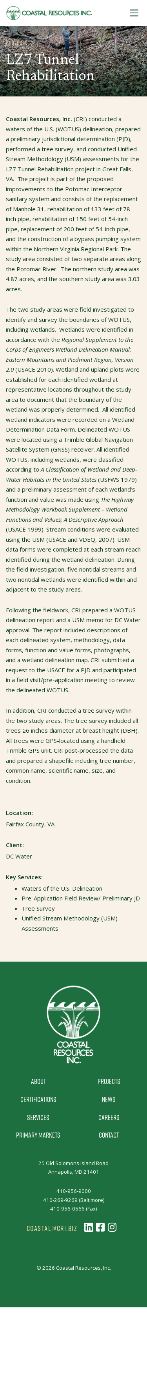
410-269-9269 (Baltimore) (73, 1199)
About (38, 1081)
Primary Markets (38, 1135)
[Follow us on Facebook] (100, 1227)
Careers (109, 1117)
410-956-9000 (73, 1190)
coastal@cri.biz (52, 1228)
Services (38, 1117)
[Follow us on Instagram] (112, 1227)
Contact (109, 1135)
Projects (109, 1081)
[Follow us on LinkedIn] (88, 1227)
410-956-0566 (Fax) (73, 1208)
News (109, 1099)
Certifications (38, 1099)
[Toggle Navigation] (134, 13)
